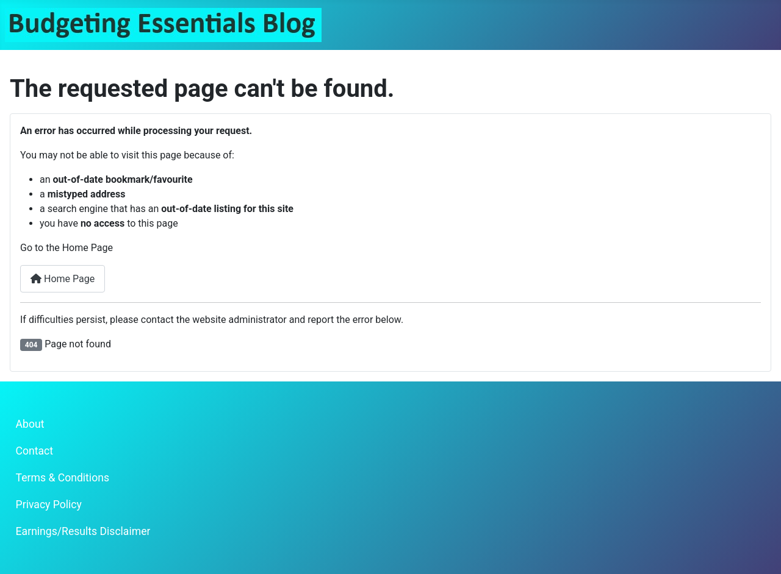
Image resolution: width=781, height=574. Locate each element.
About (30, 424)
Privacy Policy (49, 504)
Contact (35, 451)
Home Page (63, 279)
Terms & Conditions (62, 478)
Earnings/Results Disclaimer (83, 531)
